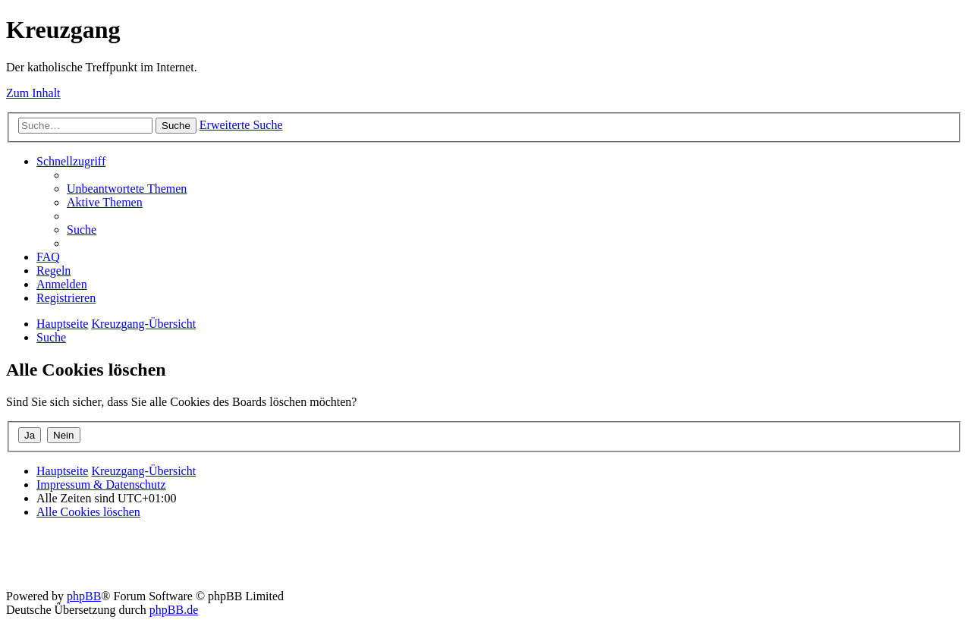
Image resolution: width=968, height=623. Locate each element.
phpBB (84, 596)
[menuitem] (127, 188)
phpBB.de (173, 609)
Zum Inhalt (33, 93)
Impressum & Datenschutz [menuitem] (101, 484)
